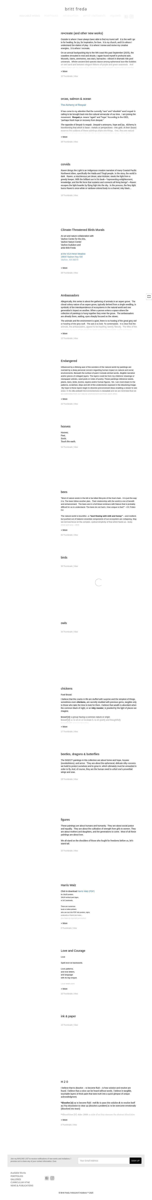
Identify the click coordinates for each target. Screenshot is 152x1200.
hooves (66, 426)
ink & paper (68, 1016)
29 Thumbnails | (69, 779)
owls (64, 623)
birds (64, 557)
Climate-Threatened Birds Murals (82, 229)
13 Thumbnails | (69, 338)
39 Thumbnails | (69, 142)
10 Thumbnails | (69, 76)
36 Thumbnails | (69, 566)
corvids (65, 164)
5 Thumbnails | (69, 928)
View (76, 76)
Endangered (69, 361)
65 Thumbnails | (69, 535)
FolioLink (74, 1193)
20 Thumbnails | (69, 994)
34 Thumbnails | (69, 447)
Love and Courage (73, 950)
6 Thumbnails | (69, 1125)
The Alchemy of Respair (73, 105)
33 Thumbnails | (69, 851)
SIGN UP (135, 1160)
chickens (66, 688)
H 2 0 (64, 1081)
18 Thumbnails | (69, 195)
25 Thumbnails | (69, 404)
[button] (99, 71)
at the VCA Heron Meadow (73, 254)
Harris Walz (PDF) (86, 891)
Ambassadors (70, 295)
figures (65, 819)
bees (64, 492)
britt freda (76, 9)
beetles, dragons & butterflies (80, 754)
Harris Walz (68, 885)
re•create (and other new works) (82, 33)
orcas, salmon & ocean (76, 98)
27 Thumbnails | (69, 732)
